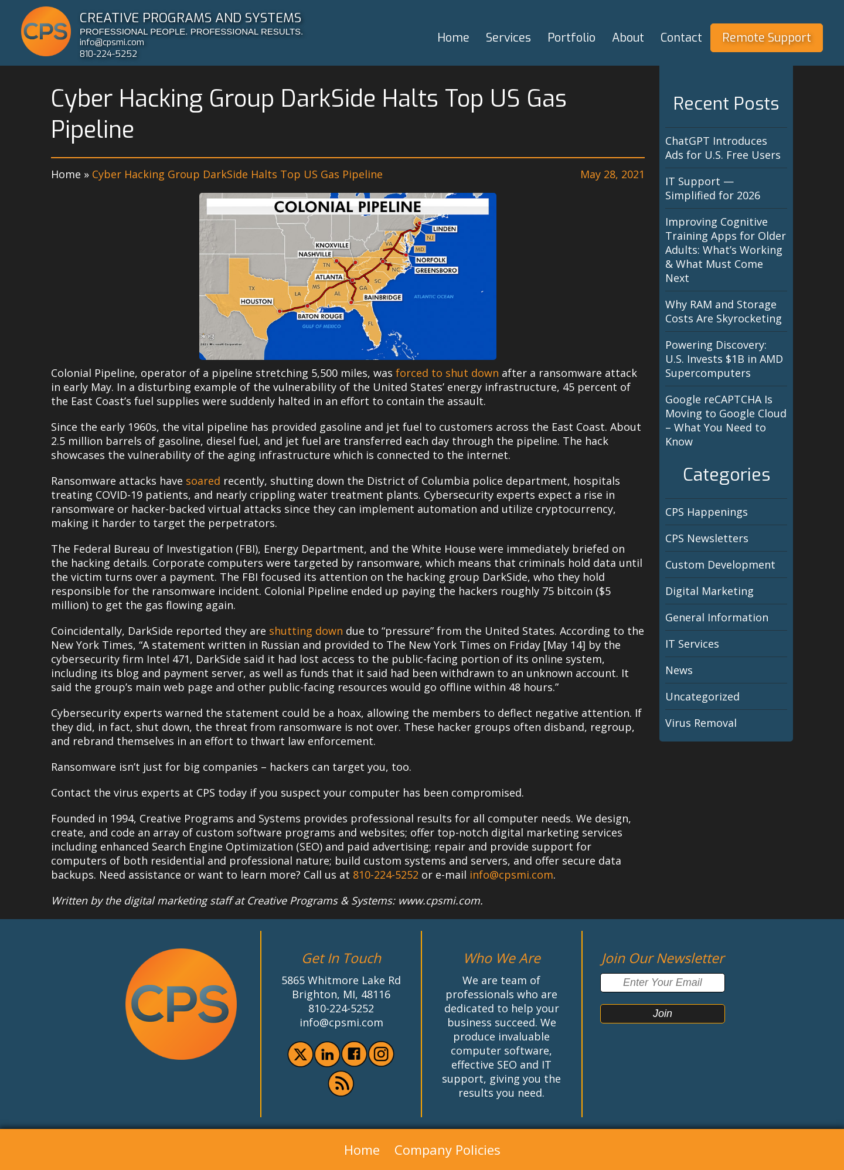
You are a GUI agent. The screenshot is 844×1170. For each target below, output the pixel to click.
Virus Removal (701, 723)
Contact (681, 38)
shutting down (306, 631)
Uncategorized (702, 696)
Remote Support (766, 38)
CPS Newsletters (706, 538)
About (628, 38)
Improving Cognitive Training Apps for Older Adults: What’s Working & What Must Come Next (725, 250)
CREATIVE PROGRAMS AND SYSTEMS (190, 17)
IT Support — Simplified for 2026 (712, 188)
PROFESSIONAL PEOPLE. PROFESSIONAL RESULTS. (191, 31)
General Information (716, 617)
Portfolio (571, 38)
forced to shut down (447, 373)
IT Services (692, 644)
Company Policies (447, 1149)
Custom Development (720, 564)
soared (203, 481)
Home (453, 38)
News (679, 670)
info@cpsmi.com (112, 42)
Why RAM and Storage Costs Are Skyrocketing (723, 311)
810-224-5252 (108, 54)
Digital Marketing (709, 591)
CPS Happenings (706, 512)
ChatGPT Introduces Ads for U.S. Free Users (723, 148)
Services (508, 38)
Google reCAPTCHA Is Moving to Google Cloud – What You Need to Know (726, 420)
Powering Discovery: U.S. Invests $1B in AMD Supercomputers (724, 359)
